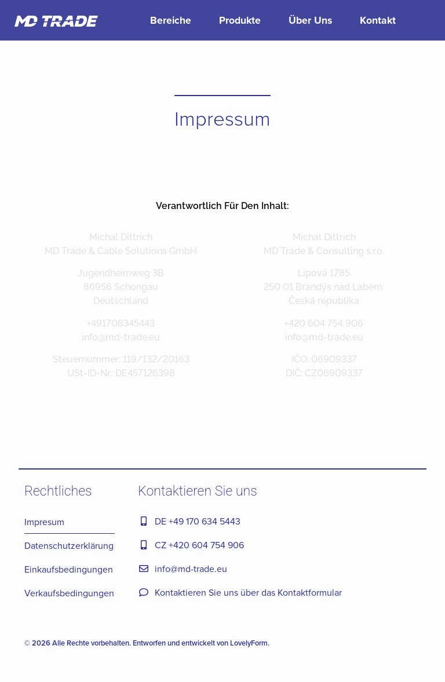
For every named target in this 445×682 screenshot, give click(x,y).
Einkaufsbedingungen (68, 569)
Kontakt (378, 20)
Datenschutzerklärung (69, 545)
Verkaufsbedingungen (69, 592)
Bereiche (170, 20)
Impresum (44, 521)
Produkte (240, 20)
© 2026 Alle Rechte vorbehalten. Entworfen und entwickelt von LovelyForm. (146, 642)
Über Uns (310, 20)
